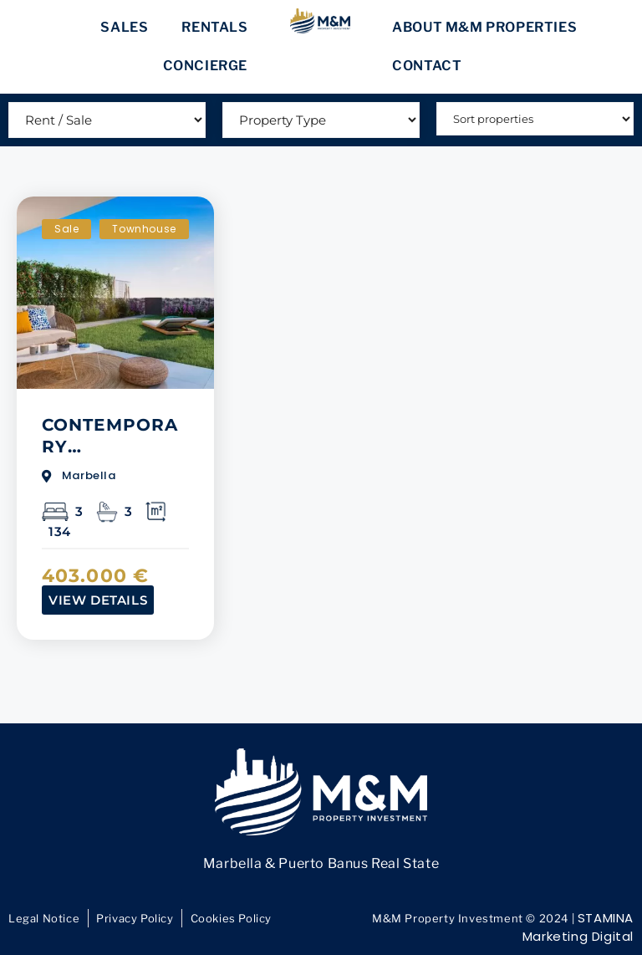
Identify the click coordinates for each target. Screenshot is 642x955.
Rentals (214, 27)
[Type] (321, 120)
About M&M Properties (484, 27)
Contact (426, 66)
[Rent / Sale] (107, 120)
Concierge (205, 66)
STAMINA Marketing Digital (578, 927)
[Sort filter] (535, 118)
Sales (124, 27)
